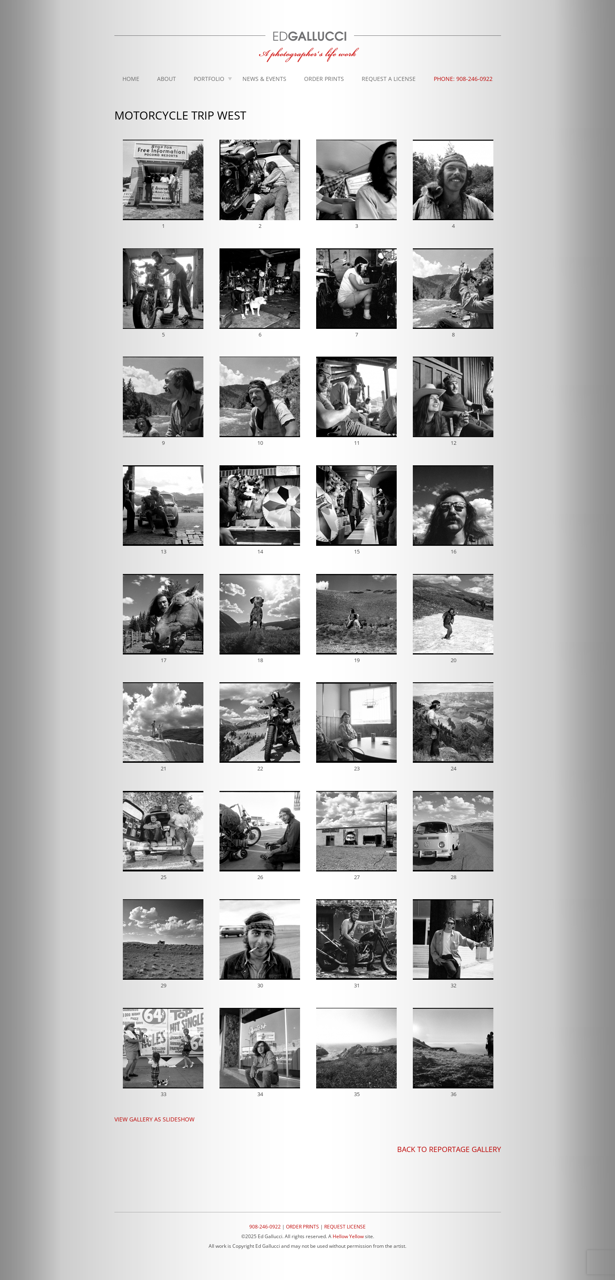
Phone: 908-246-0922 (463, 79)
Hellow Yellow (348, 1236)
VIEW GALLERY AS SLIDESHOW (154, 1119)
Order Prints (324, 79)
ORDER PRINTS (302, 1226)
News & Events (264, 79)
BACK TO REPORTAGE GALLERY (449, 1149)
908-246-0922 (265, 1226)
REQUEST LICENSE (345, 1226)
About (166, 79)
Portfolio (209, 79)
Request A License (389, 79)
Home (130, 79)
